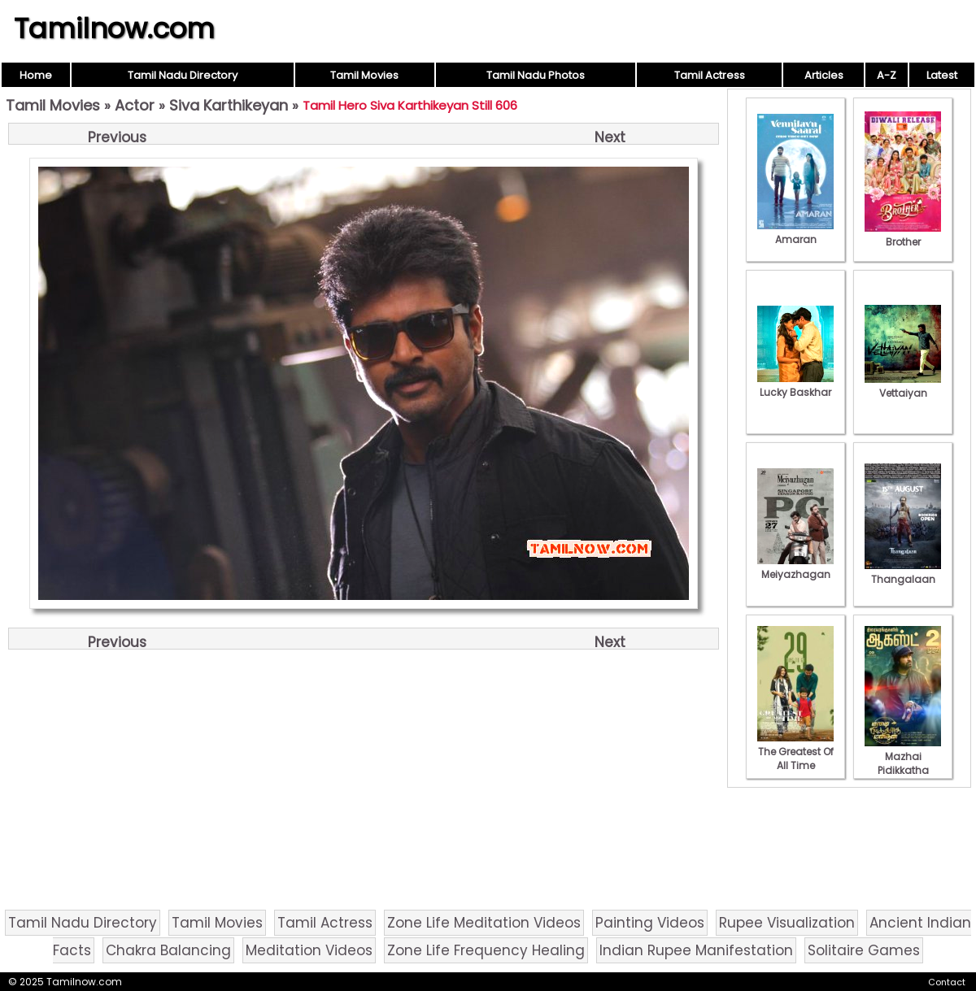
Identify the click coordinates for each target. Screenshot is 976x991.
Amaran (795, 232)
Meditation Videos (309, 950)
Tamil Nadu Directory (182, 75)
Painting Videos (649, 922)
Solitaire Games (864, 950)
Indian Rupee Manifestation (696, 950)
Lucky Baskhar (795, 385)
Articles (823, 75)
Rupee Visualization (787, 922)
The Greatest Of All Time (795, 751)
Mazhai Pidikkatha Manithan (903, 763)
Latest (941, 75)
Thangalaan (903, 572)
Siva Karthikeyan (228, 105)
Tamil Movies (364, 75)
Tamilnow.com (114, 28)
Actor (135, 105)
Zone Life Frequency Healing (486, 950)
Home (36, 75)
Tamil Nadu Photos (535, 75)
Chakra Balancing (168, 950)
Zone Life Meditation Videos (484, 922)
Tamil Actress (709, 75)
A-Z (886, 75)
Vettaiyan (903, 386)
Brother (903, 235)
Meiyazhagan (795, 567)
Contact (946, 982)
